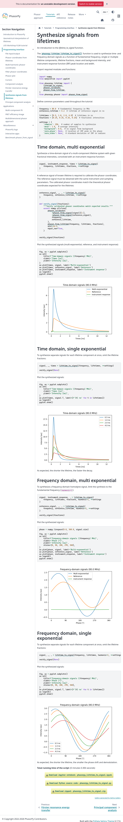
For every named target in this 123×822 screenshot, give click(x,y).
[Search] (97, 12)
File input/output (12, 53)
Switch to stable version (90, 4)
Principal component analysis (14, 103)
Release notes (71, 16)
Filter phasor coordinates (16, 72)
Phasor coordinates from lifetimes (16, 59)
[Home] (35, 28)
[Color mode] (112, 12)
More (82, 14)
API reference (61, 16)
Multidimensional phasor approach (16, 123)
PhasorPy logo (11, 132)
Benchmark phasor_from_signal (13, 142)
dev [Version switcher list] (104, 12)
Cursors (8, 80)
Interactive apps (12, 136)
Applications (8, 109)
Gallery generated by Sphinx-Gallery (108, 793)
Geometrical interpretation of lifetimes (16, 40)
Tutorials (50, 14)
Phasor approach (38, 16)
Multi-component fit (14, 113)
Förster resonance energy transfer (16, 89)
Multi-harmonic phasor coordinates (15, 66)
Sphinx (19, 818)
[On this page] (118, 16)
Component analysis (14, 84)
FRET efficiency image (14, 117)
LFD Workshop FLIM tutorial (15, 45)
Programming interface (13, 49)
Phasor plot (10, 76)
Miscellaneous (9, 128)
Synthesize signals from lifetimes (15, 96)
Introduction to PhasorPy (14, 34)
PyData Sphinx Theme (103, 816)
